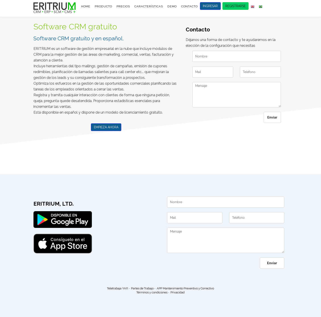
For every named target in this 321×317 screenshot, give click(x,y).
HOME (85, 6)
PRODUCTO (103, 6)
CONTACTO (189, 6)
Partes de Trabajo (142, 288)
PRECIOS (123, 6)
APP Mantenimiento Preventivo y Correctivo (185, 288)
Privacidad (178, 292)
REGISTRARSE (235, 6)
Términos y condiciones (151, 292)
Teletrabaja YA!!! (117, 288)
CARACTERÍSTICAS (148, 6)
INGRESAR (210, 6)
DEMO (172, 6)
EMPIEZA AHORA (106, 127)
